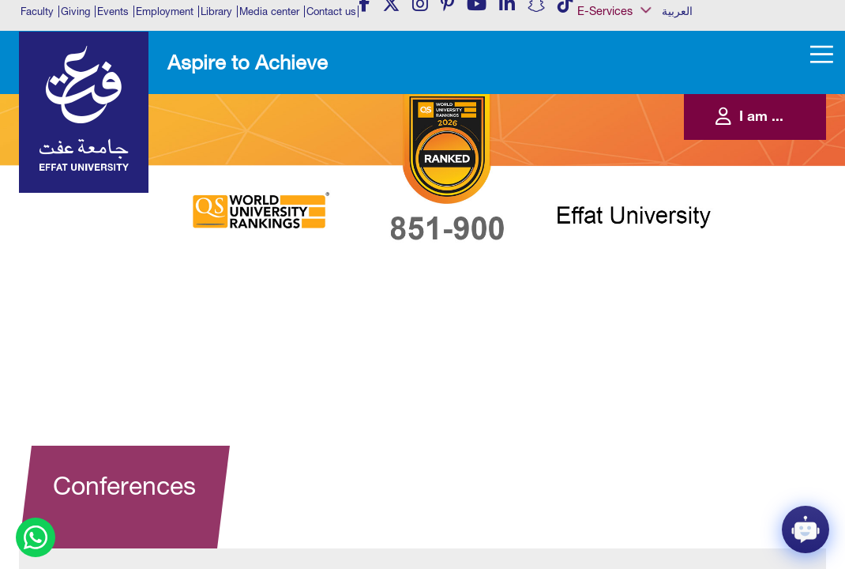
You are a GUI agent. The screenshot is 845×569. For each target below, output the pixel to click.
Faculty (37, 11)
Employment (164, 11)
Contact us (331, 11)
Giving (75, 11)
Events (113, 11)
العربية (677, 11)
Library (216, 11)
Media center (269, 11)
